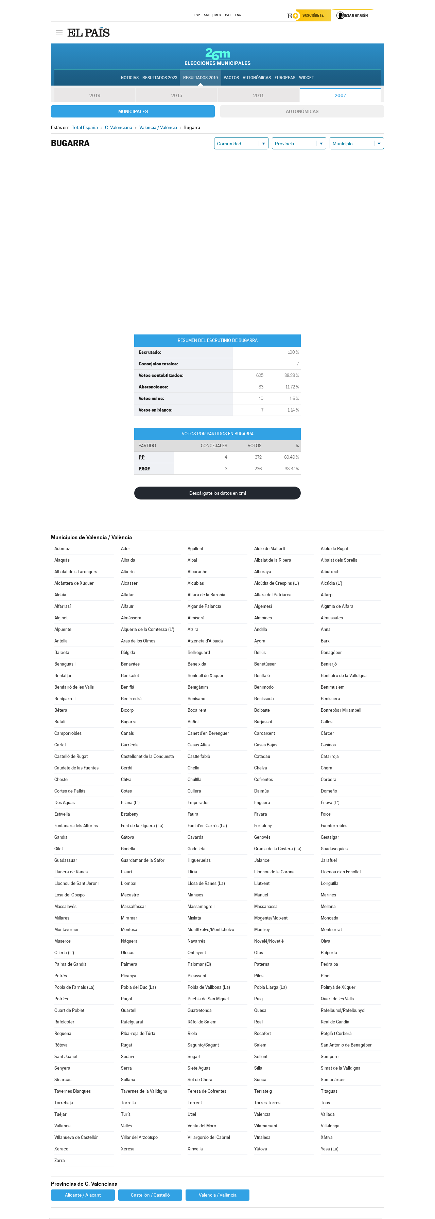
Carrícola (130, 745)
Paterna (261, 965)
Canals (127, 734)
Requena (62, 1034)
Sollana (128, 1080)
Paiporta (329, 953)
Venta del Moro (202, 1126)
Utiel (192, 1115)
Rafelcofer (64, 1022)
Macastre (130, 895)
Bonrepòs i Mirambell (341, 711)
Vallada (328, 1115)
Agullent (195, 549)
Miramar (129, 919)
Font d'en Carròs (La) (207, 826)
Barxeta (61, 653)
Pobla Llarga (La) (270, 988)
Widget (306, 78)
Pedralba (329, 965)
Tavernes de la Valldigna (144, 1092)
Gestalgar (330, 838)
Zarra (59, 1161)
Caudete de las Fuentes (76, 768)
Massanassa (266, 907)
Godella (128, 849)
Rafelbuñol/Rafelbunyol (343, 1011)
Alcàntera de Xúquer (74, 584)
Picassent (197, 976)
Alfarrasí (62, 607)
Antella (61, 641)
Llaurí (126, 872)
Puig (258, 999)
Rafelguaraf (132, 1022)
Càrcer (327, 734)
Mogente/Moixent (271, 919)
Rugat (126, 1046)
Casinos (328, 745)
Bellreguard (199, 653)
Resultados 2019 (200, 78)
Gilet (58, 849)
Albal (192, 561)
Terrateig (263, 1092)
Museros (62, 942)
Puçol (126, 999)
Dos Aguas (64, 803)
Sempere (329, 1057)
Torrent (195, 1103)
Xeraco (61, 1149)
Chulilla (195, 780)
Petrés (60, 976)
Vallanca (62, 1126)
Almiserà (196, 618)
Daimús (261, 792)
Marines (328, 895)
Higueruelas (199, 861)
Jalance (261, 861)
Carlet (60, 745)
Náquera (129, 942)
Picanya (128, 976)
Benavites (130, 665)
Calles (326, 722)
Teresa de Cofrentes (207, 1092)
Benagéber (331, 653)
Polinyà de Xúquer (338, 988)
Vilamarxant (265, 1126)
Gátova (127, 838)
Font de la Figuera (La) (142, 826)
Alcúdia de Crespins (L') (276, 584)
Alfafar (127, 595)
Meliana (328, 907)
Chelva (260, 768)
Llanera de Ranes (71, 872)
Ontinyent (197, 953)
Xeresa (128, 1149)
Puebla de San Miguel (208, 999)
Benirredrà (131, 699)
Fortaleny (263, 826)
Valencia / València (218, 1196)
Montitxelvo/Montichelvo (211, 930)
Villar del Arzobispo (139, 1138)
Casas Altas (199, 745)
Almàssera (131, 618)
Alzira (193, 630)
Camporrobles (68, 734)
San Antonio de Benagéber (346, 1046)
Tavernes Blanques (72, 1092)
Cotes (126, 792)
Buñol (193, 722)
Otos (258, 953)
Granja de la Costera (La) (277, 849)
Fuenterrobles (334, 826)
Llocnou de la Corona (274, 872)
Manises (195, 895)
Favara (260, 815)
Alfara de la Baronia (206, 595)
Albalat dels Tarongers (75, 572)
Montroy (262, 930)
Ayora (259, 641)
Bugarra (129, 722)
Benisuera (330, 699)
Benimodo (264, 688)
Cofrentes (263, 780)
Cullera (194, 792)
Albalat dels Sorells (339, 561)
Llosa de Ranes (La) (206, 884)
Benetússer (265, 665)
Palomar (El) (199, 965)
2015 (176, 96)
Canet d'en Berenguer (208, 734)
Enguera (262, 803)
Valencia (262, 1115)
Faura (193, 815)
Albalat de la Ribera (272, 561)
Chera (326, 768)
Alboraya (262, 572)
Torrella (128, 1103)
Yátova (260, 1149)
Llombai (128, 884)
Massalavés (65, 907)
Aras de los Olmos (138, 641)
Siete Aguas (199, 1069)
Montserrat (331, 930)
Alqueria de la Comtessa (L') (147, 630)
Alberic (128, 572)
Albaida (128, 561)
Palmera (129, 965)
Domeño (329, 792)
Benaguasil (64, 665)
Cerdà (127, 768)
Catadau (262, 757)
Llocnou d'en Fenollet (341, 872)
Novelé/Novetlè (269, 942)
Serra (126, 1069)
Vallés (126, 1126)
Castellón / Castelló (150, 1196)
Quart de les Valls (337, 999)
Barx (325, 641)
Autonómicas (302, 112)
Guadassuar (65, 861)
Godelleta (197, 849)
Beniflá (127, 688)
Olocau (128, 953)
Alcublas (196, 584)
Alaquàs (62, 561)
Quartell (128, 1011)
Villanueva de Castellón (76, 1138)
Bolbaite (262, 711)
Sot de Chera (200, 1080)
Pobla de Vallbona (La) (209, 988)
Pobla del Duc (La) (138, 988)
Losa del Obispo (69, 895)
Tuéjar (60, 1115)
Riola (192, 1034)
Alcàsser (129, 584)
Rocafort (262, 1034)
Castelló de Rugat (71, 757)
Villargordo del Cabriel (209, 1138)
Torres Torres (267, 1103)
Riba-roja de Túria (138, 1034)
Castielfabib (199, 757)
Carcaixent (264, 734)
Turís (125, 1115)
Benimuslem (333, 688)
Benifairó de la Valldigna (344, 676)
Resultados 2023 (159, 78)
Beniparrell (64, 699)
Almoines (263, 618)
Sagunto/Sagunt (203, 1046)
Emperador (198, 803)
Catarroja (330, 757)
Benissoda (264, 699)
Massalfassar (133, 907)
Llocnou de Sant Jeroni (76, 884)
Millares (61, 919)
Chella (193, 768)
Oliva (325, 942)
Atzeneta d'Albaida (205, 641)
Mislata (194, 919)
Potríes (61, 999)
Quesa (260, 1011)
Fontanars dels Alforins (76, 826)
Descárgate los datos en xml (217, 494)
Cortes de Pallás (69, 792)
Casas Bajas (265, 745)
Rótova (61, 1046)
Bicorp (127, 711)
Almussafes (332, 618)
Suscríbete (315, 16)
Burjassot (263, 722)
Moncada (329, 919)
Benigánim (198, 688)
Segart (194, 1057)
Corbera (328, 780)
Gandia (61, 838)
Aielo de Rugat (334, 549)
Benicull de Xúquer (206, 676)
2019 (94, 96)
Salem (260, 1046)
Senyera (62, 1069)
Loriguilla (329, 884)
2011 (258, 96)
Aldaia (60, 595)
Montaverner (66, 930)
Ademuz (62, 549)
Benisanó (196, 699)
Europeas (285, 78)
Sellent (260, 1057)
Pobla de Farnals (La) (74, 988)
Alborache (197, 572)
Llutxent (261, 884)
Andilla (260, 630)
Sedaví (127, 1057)
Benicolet (130, 676)
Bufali (59, 722)
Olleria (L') (64, 953)
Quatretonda (200, 1011)
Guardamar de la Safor (142, 861)
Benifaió (262, 676)
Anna (326, 630)
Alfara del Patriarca (273, 595)
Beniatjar (63, 676)
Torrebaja (63, 1103)
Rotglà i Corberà (336, 1034)
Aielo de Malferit (269, 549)
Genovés (262, 838)
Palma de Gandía (70, 965)
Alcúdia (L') (331, 584)
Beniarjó (329, 665)
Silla (258, 1069)
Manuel (261, 895)
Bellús (260, 653)
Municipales (133, 112)
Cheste (61, 780)
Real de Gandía (335, 1022)
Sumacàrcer (333, 1080)
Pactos (231, 78)
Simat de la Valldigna (341, 1069)
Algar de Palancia (204, 607)
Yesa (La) (329, 1149)
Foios (326, 815)
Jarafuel (329, 861)
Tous (325, 1103)
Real (258, 1022)
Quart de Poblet (69, 1011)
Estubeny (129, 815)
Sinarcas (62, 1080)
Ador (125, 549)
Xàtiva (327, 1138)
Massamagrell (201, 907)
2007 (340, 96)
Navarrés (196, 942)
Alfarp (326, 595)
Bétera (60, 711)
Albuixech (330, 572)
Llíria (192, 872)
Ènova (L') (330, 803)
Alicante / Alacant (83, 1196)
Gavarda (196, 838)
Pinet (326, 976)
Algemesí (263, 607)
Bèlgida (128, 653)
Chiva (126, 780)
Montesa (129, 930)
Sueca (260, 1080)
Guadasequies (334, 849)
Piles (258, 976)
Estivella (62, 815)
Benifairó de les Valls (74, 688)
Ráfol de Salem (202, 1022)
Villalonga (330, 1126)
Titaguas (329, 1092)
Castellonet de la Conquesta (147, 757)
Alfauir (127, 607)
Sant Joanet (65, 1057)
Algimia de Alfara (337, 607)
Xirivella (195, 1149)
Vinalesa (262, 1138)
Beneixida (197, 665)
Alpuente (62, 630)
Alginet (61, 618)
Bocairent (197, 711)
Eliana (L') (130, 803)
